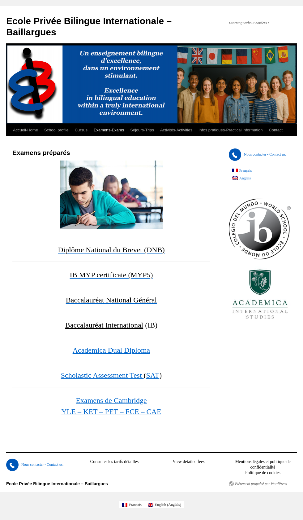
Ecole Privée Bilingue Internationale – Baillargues (57, 483)
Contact (276, 130)
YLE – (72, 412)
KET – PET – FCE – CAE (122, 412)
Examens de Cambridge (111, 400)
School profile (56, 130)
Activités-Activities (176, 130)
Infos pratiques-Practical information (230, 130)
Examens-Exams (109, 130)
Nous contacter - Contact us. (257, 154)
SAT (153, 375)
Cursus (81, 130)
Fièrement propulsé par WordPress (261, 484)
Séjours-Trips (142, 130)
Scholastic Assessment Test (102, 375)
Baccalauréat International (104, 325)
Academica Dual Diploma (111, 350)
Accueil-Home (25, 130)
